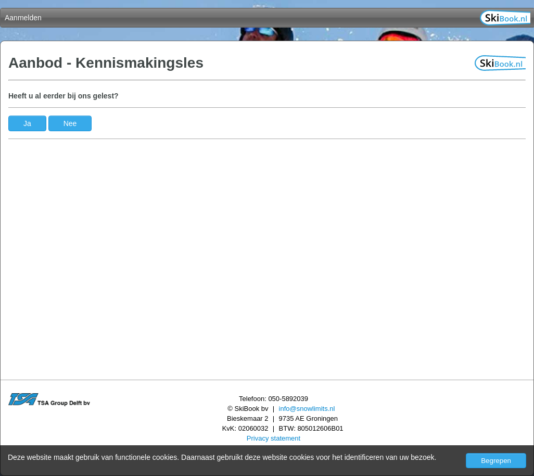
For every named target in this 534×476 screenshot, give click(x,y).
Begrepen (496, 461)
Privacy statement (273, 438)
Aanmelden (23, 18)
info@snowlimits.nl (307, 408)
